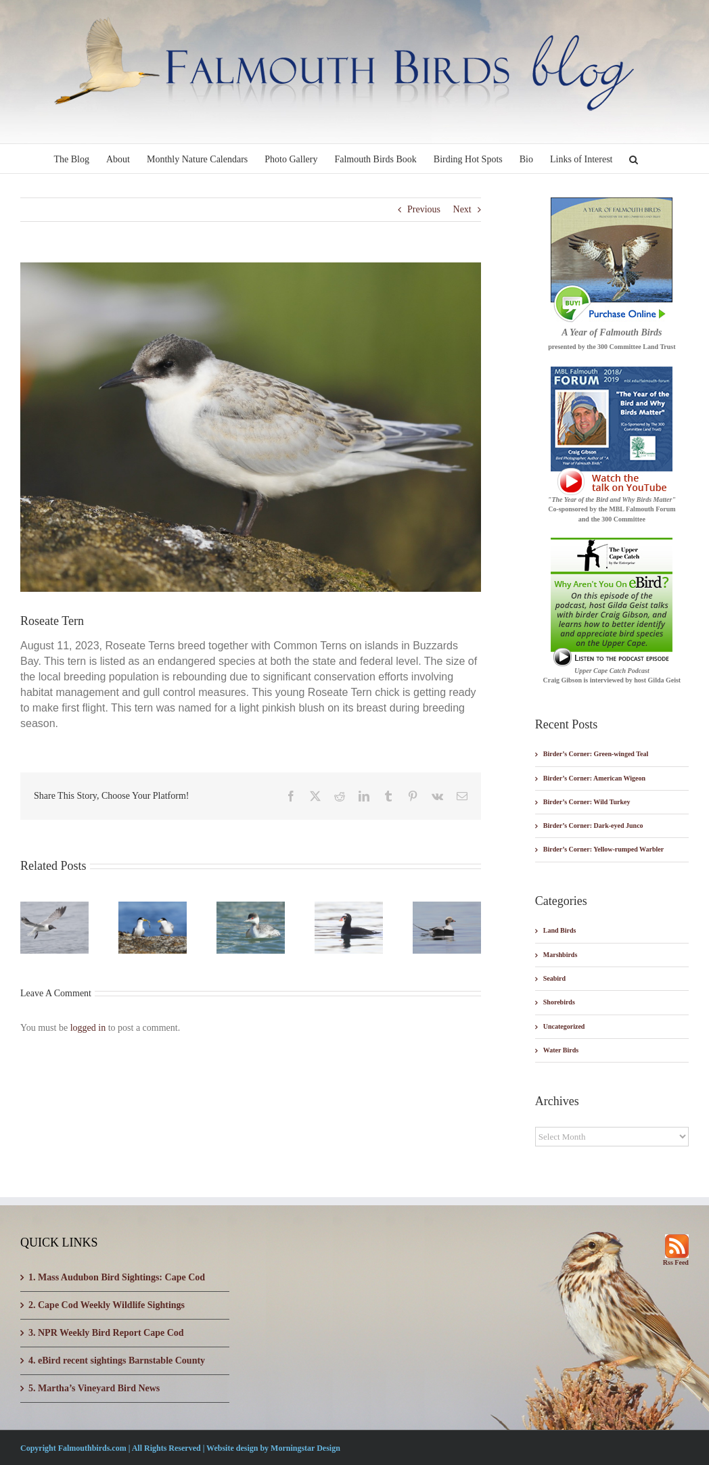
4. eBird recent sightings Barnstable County (116, 1360)
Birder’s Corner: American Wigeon (594, 778)
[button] (633, 158)
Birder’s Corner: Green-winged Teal (595, 754)
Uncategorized (564, 1026)
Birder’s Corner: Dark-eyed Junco (593, 825)
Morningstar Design (305, 1448)
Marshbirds (560, 954)
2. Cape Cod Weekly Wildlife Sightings (106, 1305)
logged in (88, 1028)
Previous (423, 209)
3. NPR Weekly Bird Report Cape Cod (106, 1333)
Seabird (554, 978)
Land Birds (559, 930)
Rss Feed (676, 1262)
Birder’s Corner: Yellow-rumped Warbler (603, 849)
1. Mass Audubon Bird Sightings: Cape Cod (116, 1277)
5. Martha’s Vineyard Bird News (94, 1388)
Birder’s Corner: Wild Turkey (587, 802)
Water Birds (560, 1050)
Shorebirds (559, 1002)
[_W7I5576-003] (250, 427)
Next (462, 209)
